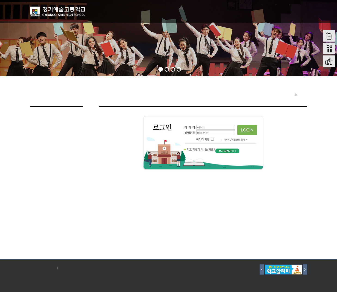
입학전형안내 (218, 13)
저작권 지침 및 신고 (73, 268)
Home (302, 94)
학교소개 (107, 13)
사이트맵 (282, 4)
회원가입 (268, 4)
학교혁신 (293, 13)
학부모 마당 (191, 13)
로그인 (256, 4)
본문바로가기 (298, 4)
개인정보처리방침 (42, 268)
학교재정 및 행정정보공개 (256, 13)
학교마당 (135, 13)
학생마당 (163, 13)
